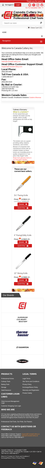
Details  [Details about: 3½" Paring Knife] (23, 204)
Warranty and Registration (31, 390)
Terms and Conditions (22, 456)
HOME (4, 32)
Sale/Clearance (6, 390)
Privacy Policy (27, 384)
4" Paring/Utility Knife (22, 235)
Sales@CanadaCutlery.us (29, 436)
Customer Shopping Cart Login (11, 406)
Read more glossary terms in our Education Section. (22, 159)
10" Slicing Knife (20, 273)
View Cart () (35, 27)
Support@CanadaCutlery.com (12, 66)
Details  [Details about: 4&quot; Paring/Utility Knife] (23, 242)
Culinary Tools (5, 381)
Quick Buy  (23, 208)
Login (18, 5)
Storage (3, 387)
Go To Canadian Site (34, 8)
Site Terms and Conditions (31, 381)
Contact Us (11, 456)
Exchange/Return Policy (30, 387)
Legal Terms (26, 378)
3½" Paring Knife (21, 195)
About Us (4, 456)
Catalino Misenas (35, 97)
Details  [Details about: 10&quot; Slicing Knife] (23, 280)
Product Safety (27, 393)
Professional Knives (7, 378)
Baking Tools (5, 384)
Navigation (6, 41)
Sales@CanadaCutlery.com (11, 61)
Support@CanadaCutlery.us (31, 434)
